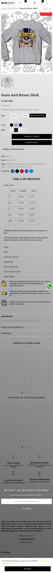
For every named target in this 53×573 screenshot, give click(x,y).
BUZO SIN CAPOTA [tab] (11, 257)
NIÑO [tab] (6, 252)
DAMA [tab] (6, 247)
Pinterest (21, 171)
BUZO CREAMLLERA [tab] (12, 272)
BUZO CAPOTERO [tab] (11, 267)
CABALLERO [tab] (9, 185)
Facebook (12, 171)
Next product (50, 8)
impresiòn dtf (24, 164)
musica (3, 167)
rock (9, 167)
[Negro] (11, 125)
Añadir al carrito (31, 136)
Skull (28, 167)
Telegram (31, 171)
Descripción (7, 316)
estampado (35, 164)
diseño (42, 164)
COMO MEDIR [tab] (9, 277)
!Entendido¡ (28, 569)
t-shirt (16, 164)
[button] (22, 392)
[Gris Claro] (16, 125)
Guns (14, 167)
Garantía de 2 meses (13, 480)
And (18, 167)
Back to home (47, 8)
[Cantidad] (6, 136)
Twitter (17, 171)
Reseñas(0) (6, 333)
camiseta (9, 164)
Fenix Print (11, 160)
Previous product (44, 8)
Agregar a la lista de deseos (13, 149)
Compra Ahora (32, 142)
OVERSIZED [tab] (8, 262)
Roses (23, 167)
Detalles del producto (12, 327)
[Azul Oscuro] (20, 125)
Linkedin (26, 171)
